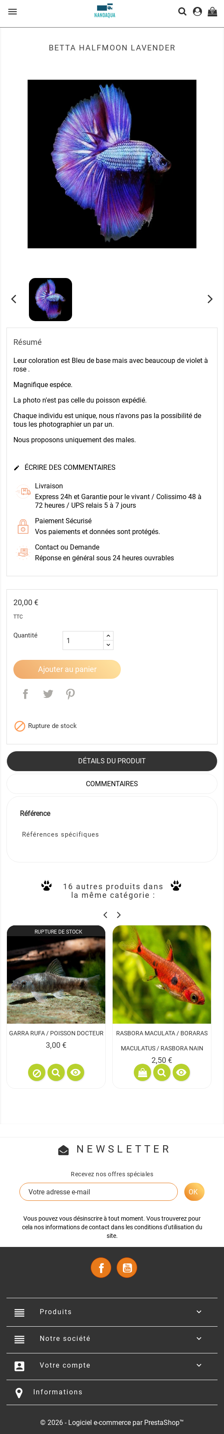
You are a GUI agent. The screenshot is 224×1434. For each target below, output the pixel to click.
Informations (58, 1392)
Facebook (101, 1268)
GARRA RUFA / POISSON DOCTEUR (56, 1033)
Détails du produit (112, 761)
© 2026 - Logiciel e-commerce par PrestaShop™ (112, 1422)
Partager (25, 694)
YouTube (127, 1268)
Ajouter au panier (67, 669)
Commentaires (112, 784)
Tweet (48, 694)
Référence (35, 813)
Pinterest (70, 694)
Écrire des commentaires (64, 467)
